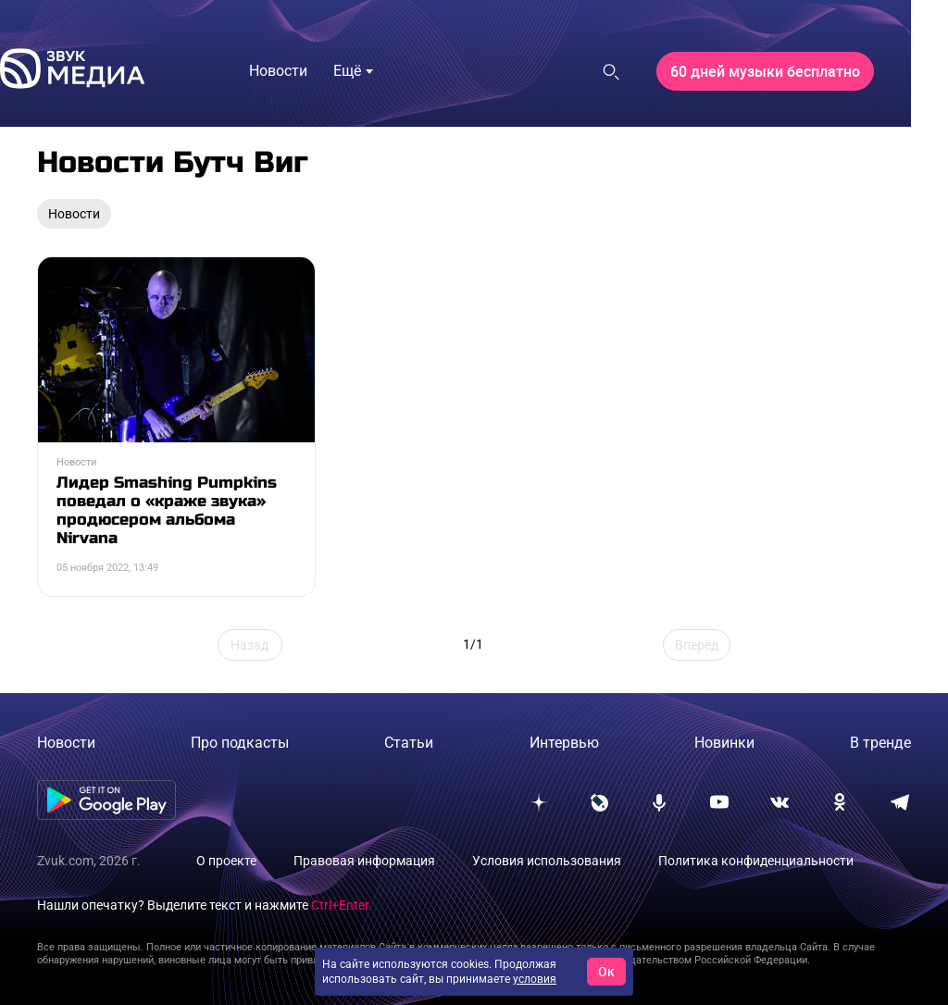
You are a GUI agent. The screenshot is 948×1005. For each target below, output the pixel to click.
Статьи (408, 742)
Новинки (724, 742)
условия (534, 979)
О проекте (226, 860)
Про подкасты (240, 742)
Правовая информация (364, 860)
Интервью (564, 742)
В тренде (880, 742)
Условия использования (546, 860)
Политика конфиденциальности (756, 860)
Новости (66, 742)
